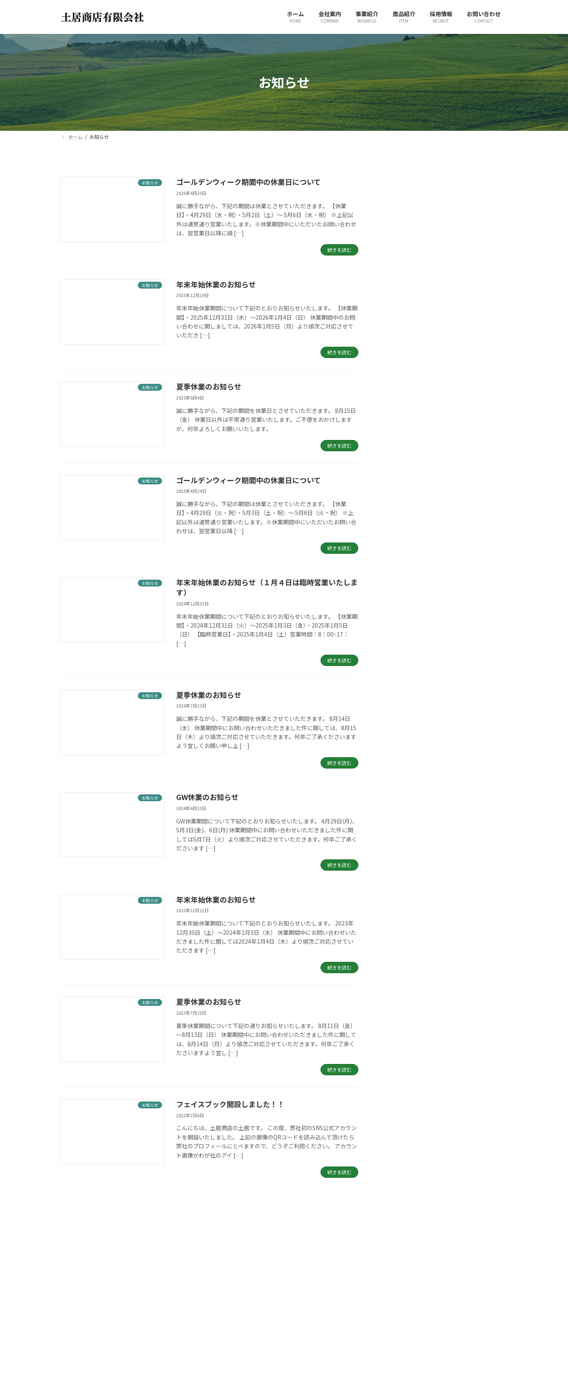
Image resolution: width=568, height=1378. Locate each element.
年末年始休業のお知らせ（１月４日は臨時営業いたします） (267, 587)
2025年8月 (403, 592)
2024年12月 (404, 625)
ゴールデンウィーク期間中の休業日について (248, 181)
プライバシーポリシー (319, 1370)
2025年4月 (403, 609)
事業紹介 (304, 1300)
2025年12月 (404, 576)
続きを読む (339, 249)
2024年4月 (403, 658)
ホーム (302, 1272)
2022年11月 (404, 707)
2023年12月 (404, 674)
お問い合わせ (309, 1342)
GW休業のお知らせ (207, 797)
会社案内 (304, 1286)
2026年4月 (403, 559)
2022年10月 (404, 723)
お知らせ (304, 1356)
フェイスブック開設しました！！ (230, 1104)
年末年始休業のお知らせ (216, 284)
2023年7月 (403, 691)
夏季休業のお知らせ (208, 386)
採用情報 (304, 1328)
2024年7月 (403, 641)
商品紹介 (304, 1314)
